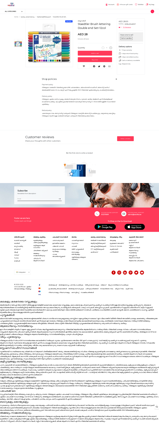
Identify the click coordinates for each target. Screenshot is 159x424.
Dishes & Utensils (116, 246)
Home (16, 17)
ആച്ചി (16, 252)
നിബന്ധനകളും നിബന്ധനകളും (59, 292)
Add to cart (95, 53)
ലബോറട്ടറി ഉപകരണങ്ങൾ (134, 241)
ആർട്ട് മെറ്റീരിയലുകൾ (44, 17)
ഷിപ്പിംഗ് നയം (119, 288)
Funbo (16, 258)
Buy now (95, 59)
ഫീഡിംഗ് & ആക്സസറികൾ (38, 259)
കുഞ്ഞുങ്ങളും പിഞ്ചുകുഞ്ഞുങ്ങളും (40, 241)
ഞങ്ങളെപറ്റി (53, 285)
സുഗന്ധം (75, 243)
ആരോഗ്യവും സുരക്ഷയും (134, 251)
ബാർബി (17, 243)
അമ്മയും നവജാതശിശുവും (39, 254)
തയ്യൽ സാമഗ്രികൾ (98, 240)
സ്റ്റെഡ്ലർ (82, 21)
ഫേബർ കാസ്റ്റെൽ (20, 240)
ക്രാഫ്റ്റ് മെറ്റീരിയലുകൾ (98, 246)
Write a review (125, 138)
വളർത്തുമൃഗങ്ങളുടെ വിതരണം (79, 258)
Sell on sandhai (126, 38)
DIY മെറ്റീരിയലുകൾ (97, 249)
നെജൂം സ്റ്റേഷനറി (130, 24)
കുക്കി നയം (129, 288)
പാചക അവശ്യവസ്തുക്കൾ (58, 255)
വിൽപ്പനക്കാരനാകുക (92, 285)
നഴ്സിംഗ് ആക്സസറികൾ (134, 246)
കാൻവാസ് (94, 252)
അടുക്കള (113, 240)
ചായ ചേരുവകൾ (58, 240)
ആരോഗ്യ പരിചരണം (136, 260)
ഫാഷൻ (74, 246)
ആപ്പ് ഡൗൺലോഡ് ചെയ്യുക (118, 285)
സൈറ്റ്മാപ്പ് (75, 292)
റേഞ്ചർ (17, 261)
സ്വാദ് (16, 255)
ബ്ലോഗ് (103, 285)
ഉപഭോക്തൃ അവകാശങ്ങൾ (58, 288)
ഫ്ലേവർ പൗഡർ (58, 246)
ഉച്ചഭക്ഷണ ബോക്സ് (117, 243)
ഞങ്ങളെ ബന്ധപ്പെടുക (76, 288)
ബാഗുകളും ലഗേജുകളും (76, 253)
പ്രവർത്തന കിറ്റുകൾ (40, 250)
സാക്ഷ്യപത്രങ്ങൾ (87, 292)
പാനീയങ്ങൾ (114, 252)
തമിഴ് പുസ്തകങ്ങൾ (78, 249)
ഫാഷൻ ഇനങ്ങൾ (77, 240)
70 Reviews (127, 27)
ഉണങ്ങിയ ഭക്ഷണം (58, 243)
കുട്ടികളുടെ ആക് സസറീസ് (39, 246)
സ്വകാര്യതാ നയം (106, 288)
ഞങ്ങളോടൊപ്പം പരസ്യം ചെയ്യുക (71, 285)
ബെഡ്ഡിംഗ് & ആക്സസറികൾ (134, 256)
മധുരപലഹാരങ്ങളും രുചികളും (59, 250)
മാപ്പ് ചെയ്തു (18, 246)
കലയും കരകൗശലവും (28, 17)
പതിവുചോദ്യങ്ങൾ (91, 288)
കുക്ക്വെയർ (114, 249)
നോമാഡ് (17, 249)
